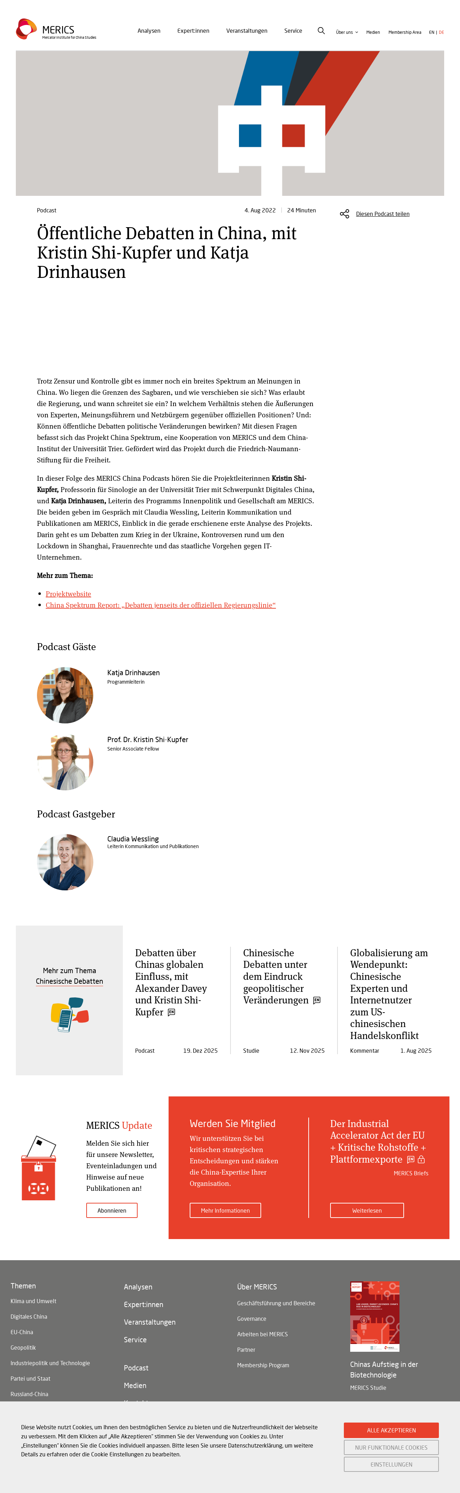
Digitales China (29, 1316)
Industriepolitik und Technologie (50, 1363)
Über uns (344, 32)
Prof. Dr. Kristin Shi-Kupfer (147, 739)
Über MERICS (257, 1286)
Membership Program (263, 1365)
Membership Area (405, 32)
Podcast (136, 1367)
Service (293, 30)
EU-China (22, 1332)
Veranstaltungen (246, 30)
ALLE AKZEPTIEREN (391, 1430)
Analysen (149, 30)
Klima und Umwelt (33, 1301)
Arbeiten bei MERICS (262, 1334)
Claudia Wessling (133, 838)
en (431, 32)
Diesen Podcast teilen (383, 213)
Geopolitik (23, 1347)
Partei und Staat (30, 1378)
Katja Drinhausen (133, 672)
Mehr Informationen (225, 1210)
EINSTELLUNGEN (391, 1464)
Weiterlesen (367, 1210)
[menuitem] (149, 30)
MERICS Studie (368, 1387)
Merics (58, 30)
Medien (373, 32)
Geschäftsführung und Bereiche (276, 1303)
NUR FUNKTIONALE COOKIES (391, 1447)
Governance (251, 1318)
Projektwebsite (68, 593)
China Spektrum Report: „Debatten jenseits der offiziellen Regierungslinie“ (161, 605)
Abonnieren (111, 1210)
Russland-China (29, 1394)
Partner (246, 1349)
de (441, 32)
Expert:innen (193, 30)
